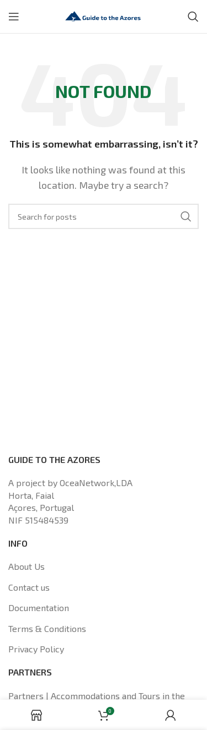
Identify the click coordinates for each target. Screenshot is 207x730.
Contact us (29, 587)
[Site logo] (103, 15)
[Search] (193, 17)
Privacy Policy (36, 649)
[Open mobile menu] (14, 17)
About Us (26, 566)
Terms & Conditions (47, 628)
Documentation (38, 607)
